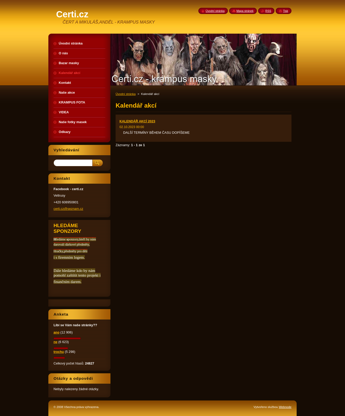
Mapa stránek (244, 10)
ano (56, 332)
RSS (268, 10)
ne (55, 342)
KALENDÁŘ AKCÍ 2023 (137, 121)
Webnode (285, 406)
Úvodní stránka (126, 93)
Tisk (285, 10)
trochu (59, 352)
